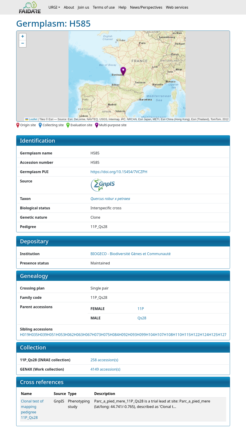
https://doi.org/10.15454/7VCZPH (118, 171)
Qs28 (142, 317)
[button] (123, 71)
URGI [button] (52, 7)
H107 (159, 334)
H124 (204, 334)
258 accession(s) (104, 359)
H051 (51, 334)
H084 (114, 334)
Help (122, 7)
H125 (213, 334)
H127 (221, 334)
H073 (96, 334)
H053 (60, 334)
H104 (150, 334)
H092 (123, 334)
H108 (168, 334)
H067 (87, 334)
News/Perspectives (146, 7)
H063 (78, 334)
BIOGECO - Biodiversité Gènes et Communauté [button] (130, 253)
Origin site (28, 125)
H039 (42, 334)
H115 (186, 334)
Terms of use (104, 7)
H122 (194, 334)
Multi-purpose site (113, 125)
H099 (141, 334)
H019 (24, 334)
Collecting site (53, 125)
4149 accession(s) (105, 369)
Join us (83, 7)
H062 (69, 334)
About (69, 7)
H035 (33, 334)
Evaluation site (82, 125)
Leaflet (31, 119)
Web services (177, 7)
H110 (177, 334)
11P (141, 308)
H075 (105, 334)
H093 (132, 334)
